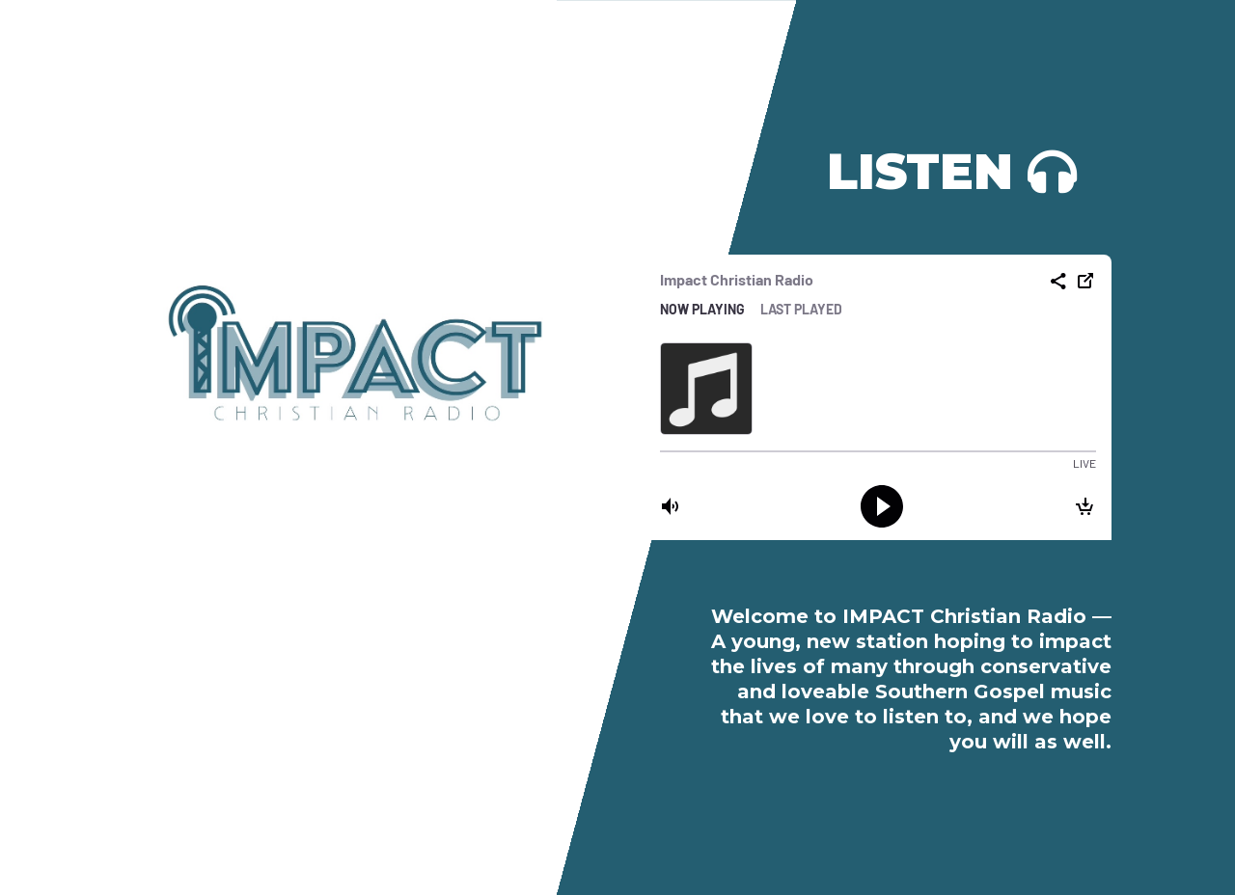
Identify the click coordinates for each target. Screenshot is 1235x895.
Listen (920, 171)
